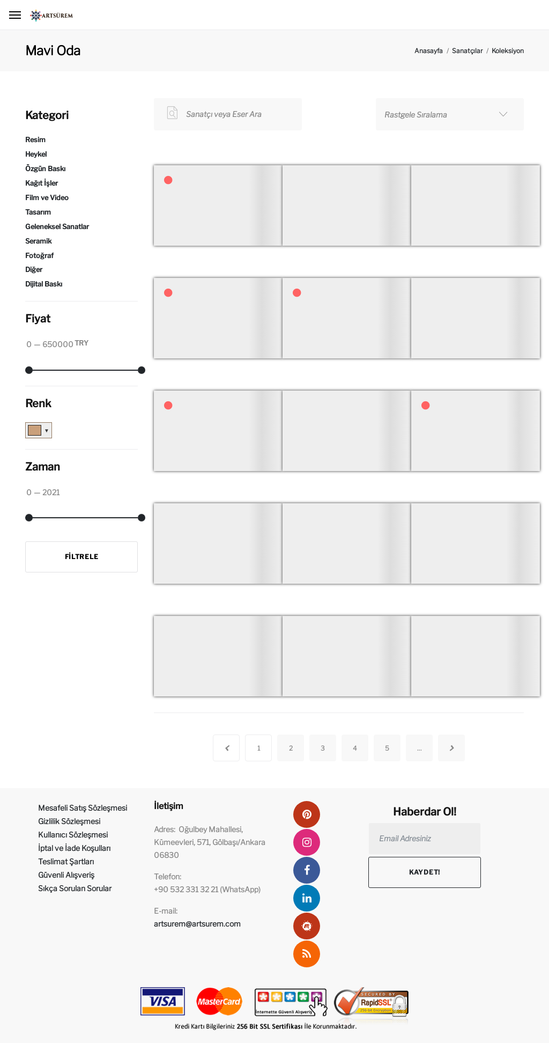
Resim (35, 140)
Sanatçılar (467, 51)
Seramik (38, 241)
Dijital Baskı (43, 284)
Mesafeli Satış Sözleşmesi (82, 807)
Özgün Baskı (45, 169)
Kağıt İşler (41, 183)
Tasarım (38, 212)
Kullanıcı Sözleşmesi (73, 834)
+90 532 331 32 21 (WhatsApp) (207, 889)
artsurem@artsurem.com (197, 923)
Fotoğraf (39, 256)
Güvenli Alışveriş (66, 874)
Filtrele (82, 557)
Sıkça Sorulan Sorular (75, 888)
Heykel (36, 154)
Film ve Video (47, 198)
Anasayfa (428, 51)
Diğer (33, 270)
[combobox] (450, 114)
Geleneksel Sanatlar (57, 227)
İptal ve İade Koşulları (74, 848)
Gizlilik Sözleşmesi (69, 821)
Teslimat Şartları (66, 861)
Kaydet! (424, 872)
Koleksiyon (508, 51)
